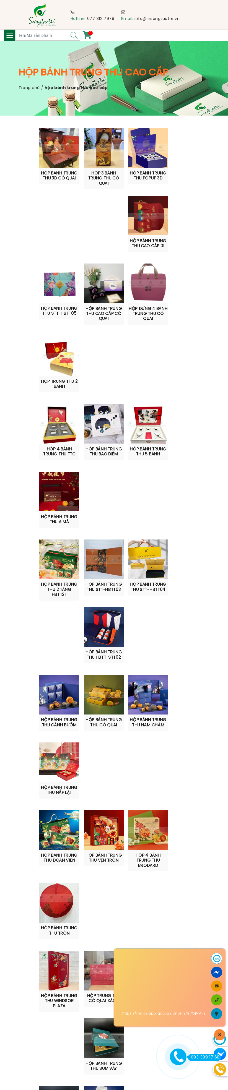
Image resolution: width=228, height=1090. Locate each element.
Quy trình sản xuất (42, 1024)
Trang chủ (29, 88)
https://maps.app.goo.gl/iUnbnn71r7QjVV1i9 (164, 1013)
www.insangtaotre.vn (164, 874)
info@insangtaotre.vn (157, 19)
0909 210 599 (71, 888)
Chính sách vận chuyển (47, 1017)
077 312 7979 (101, 19)
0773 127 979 (56, 900)
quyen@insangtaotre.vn (48, 894)
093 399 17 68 (204, 1057)
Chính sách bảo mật (44, 1045)
